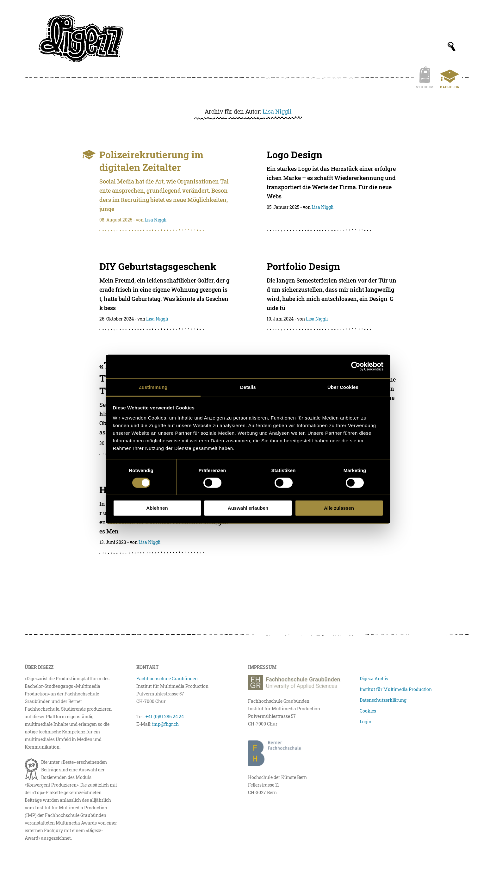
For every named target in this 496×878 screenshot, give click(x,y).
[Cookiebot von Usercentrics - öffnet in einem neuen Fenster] (355, 366)
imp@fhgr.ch (165, 724)
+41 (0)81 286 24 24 (165, 716)
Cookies (368, 711)
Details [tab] (248, 386)
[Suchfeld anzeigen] (452, 46)
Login (365, 722)
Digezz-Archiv (374, 679)
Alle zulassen (339, 508)
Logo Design (294, 154)
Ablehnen (157, 508)
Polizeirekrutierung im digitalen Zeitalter (151, 160)
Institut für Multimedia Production (396, 689)
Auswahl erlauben (248, 508)
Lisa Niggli (277, 111)
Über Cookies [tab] (342, 386)
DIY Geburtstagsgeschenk (157, 266)
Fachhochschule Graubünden (167, 679)
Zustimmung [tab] (153, 386)
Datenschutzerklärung (383, 700)
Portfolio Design (303, 266)
